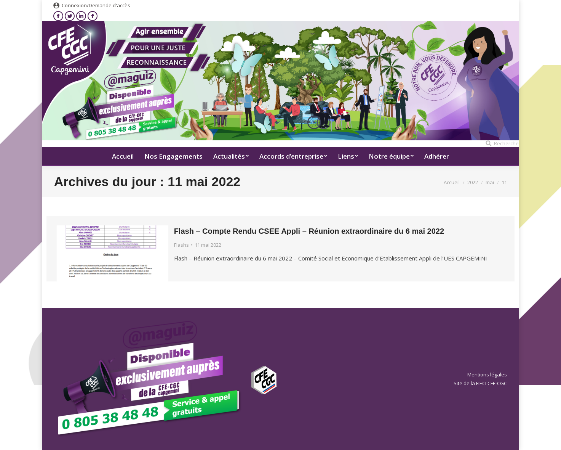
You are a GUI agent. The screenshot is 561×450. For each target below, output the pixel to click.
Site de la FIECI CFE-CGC (480, 383)
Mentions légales (487, 374)
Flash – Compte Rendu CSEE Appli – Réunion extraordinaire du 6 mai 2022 (309, 231)
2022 (472, 182)
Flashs (181, 244)
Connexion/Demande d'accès (96, 5)
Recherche (506, 143)
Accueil (452, 182)
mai (490, 182)
